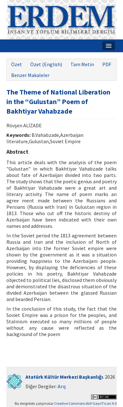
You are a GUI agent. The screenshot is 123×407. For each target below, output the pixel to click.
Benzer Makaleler (30, 75)
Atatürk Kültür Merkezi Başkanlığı (64, 377)
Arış (62, 386)
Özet (16, 64)
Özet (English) (46, 64)
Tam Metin (82, 64)
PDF (106, 64)
